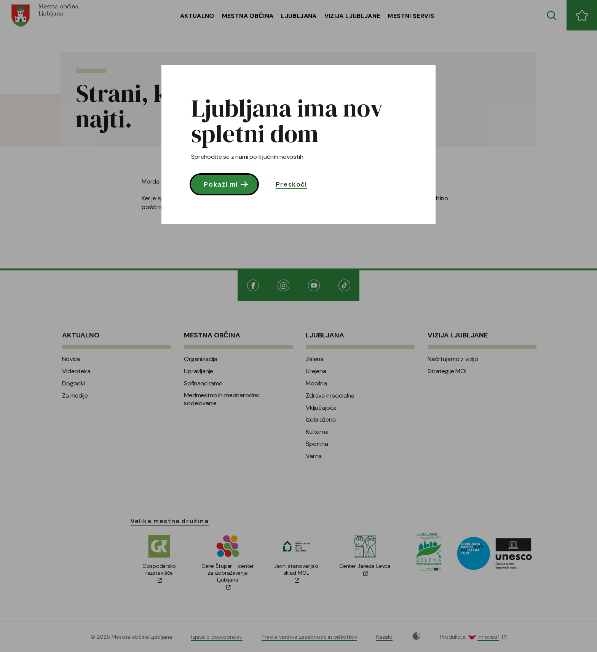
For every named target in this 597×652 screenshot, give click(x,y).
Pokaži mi (227, 184)
